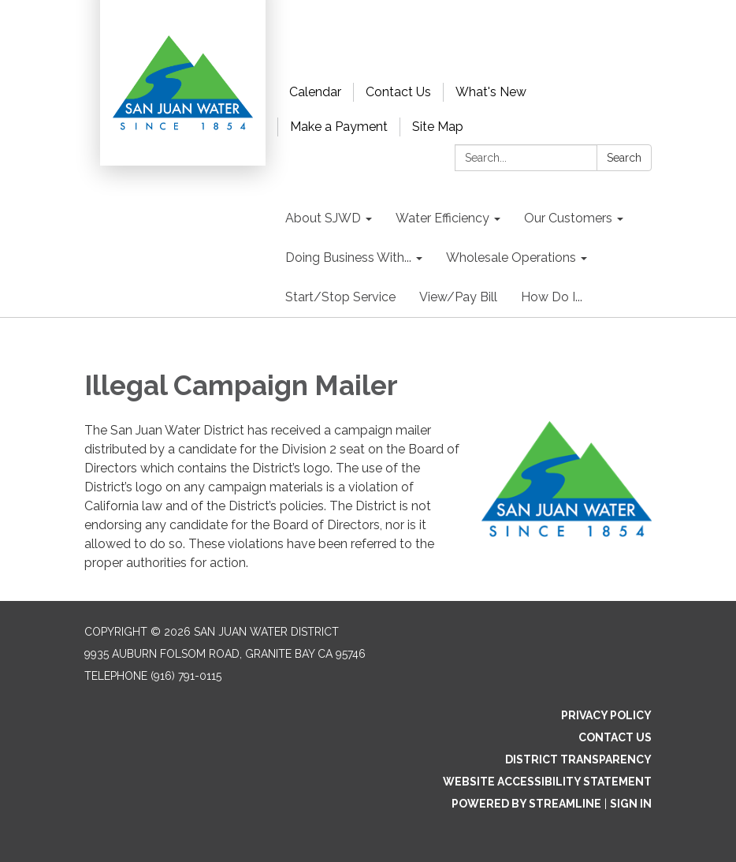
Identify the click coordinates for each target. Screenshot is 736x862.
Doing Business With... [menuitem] (348, 257)
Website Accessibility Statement (547, 781)
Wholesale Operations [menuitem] (511, 257)
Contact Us (398, 91)
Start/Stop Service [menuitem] (340, 296)
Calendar (315, 91)
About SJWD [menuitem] (323, 218)
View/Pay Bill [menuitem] (458, 296)
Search (624, 157)
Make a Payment (339, 126)
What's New (490, 91)
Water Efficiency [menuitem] (442, 218)
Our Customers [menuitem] (568, 218)
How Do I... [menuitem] (551, 296)
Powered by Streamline (526, 803)
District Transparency (578, 759)
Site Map (437, 126)
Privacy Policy (606, 715)
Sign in (631, 803)
